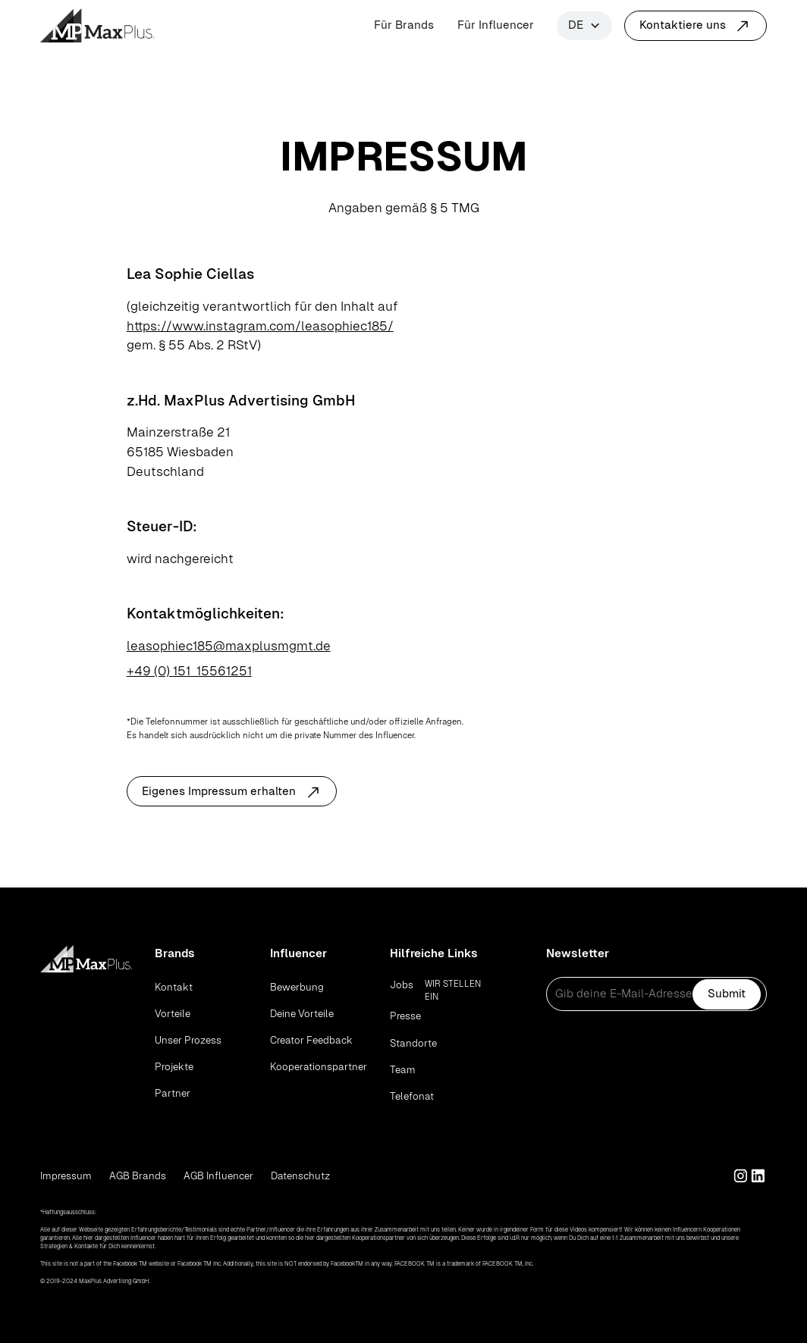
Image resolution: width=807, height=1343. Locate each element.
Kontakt (174, 987)
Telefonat (412, 1096)
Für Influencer (495, 24)
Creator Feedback (311, 1040)
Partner (172, 1093)
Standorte (413, 1043)
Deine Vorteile (302, 1013)
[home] (97, 25)
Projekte (174, 1066)
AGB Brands (137, 1176)
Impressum (66, 1176)
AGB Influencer (218, 1176)
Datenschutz (300, 1176)
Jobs (401, 985)
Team (403, 1069)
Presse (405, 1016)
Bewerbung (297, 987)
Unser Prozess (188, 1040)
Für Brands (404, 24)
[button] (584, 25)
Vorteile (172, 1013)
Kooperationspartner (318, 1066)
